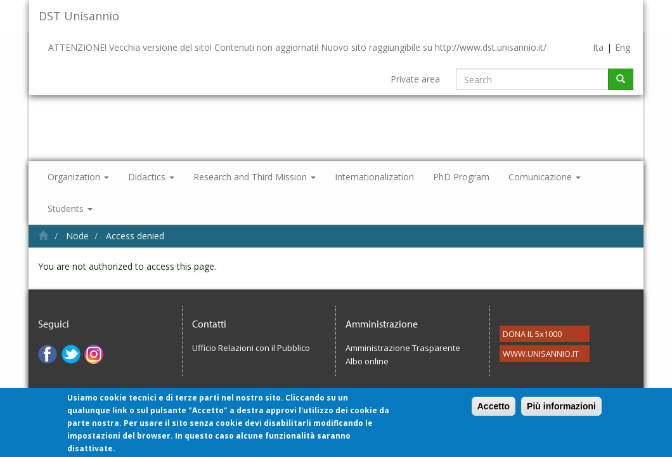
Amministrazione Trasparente (403, 348)
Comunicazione (544, 177)
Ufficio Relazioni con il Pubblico (251, 348)
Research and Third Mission (254, 177)
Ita (598, 47)
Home (43, 235)
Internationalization (374, 177)
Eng (622, 47)
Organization (78, 177)
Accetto (493, 412)
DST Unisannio (79, 15)
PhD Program (461, 177)
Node (77, 236)
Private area (415, 79)
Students (70, 208)
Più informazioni (561, 412)
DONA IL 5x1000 (532, 334)
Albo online (367, 361)
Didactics (151, 177)
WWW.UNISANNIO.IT (541, 353)
